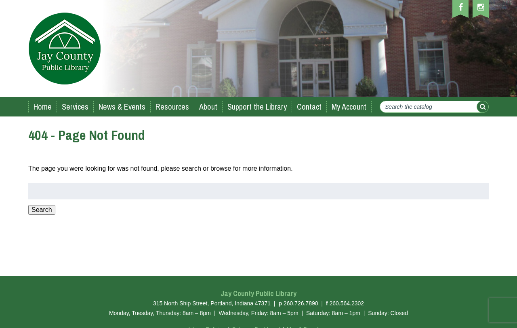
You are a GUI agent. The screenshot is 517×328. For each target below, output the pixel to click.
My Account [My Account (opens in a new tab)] (349, 106)
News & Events (122, 106)
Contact (309, 106)
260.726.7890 (301, 303)
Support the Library (257, 106)
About (208, 106)
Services (75, 106)
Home (43, 106)
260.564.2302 (346, 303)
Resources (172, 106)
